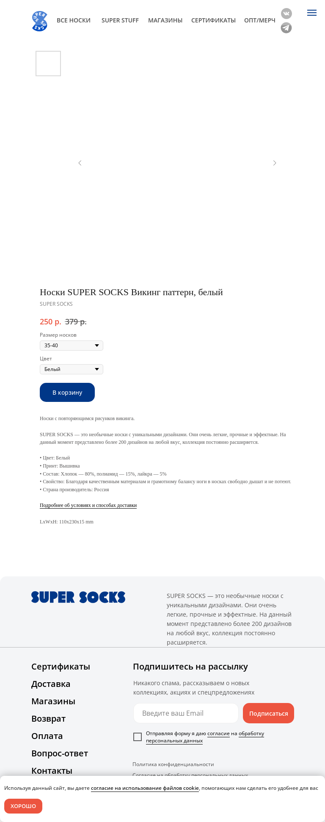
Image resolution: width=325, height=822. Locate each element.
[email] (186, 713)
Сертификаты (60, 666)
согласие (218, 733)
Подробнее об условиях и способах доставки (88, 505)
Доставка (51, 683)
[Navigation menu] (312, 13)
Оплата (47, 736)
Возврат (48, 718)
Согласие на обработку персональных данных (190, 775)
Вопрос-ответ (59, 753)
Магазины (53, 701)
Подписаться (268, 713)
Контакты (51, 770)
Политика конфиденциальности (173, 764)
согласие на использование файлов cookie (145, 788)
